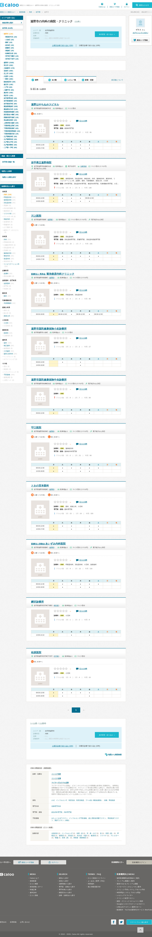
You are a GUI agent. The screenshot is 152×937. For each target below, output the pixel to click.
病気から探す (64, 878)
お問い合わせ (25, 922)
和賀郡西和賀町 (11, 112)
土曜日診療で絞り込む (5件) (62, 45)
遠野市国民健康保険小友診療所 (49, 328)
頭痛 (105, 800)
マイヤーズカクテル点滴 (60, 782)
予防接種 (7, 374)
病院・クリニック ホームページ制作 (130, 901)
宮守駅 (56, 656)
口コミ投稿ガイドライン (97, 878)
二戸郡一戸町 (10, 147)
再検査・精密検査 (79, 838)
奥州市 (8, 93)
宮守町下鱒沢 (11, 56)
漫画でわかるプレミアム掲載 (127, 884)
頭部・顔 (80, 833)
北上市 (8, 73)
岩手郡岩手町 (10, 104)
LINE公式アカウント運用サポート (129, 907)
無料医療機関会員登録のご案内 (128, 878)
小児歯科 (7, 351)
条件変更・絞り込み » (107, 34)
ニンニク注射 (56, 774)
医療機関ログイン (139, 862)
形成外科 (7, 259)
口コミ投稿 (34, 895)
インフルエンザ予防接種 (78, 818)
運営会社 (3, 922)
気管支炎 (72, 800)
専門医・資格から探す (67, 887)
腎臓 (56, 838)
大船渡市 (9, 68)
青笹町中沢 (11, 37)
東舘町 (9, 50)
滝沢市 (8, 95)
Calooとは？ (34, 878)
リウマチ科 (8, 213)
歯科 (5, 343)
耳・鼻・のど (91, 833)
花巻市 (8, 71)
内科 (30, 12)
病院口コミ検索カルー (7, 12)
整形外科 (7, 256)
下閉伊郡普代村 (11, 134)
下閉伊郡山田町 (11, 125)
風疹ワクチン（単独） (62, 820)
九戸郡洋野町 (10, 145)
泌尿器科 (7, 283)
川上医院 (36, 215)
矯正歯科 (7, 345)
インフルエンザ (61, 800)
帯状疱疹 (112, 800)
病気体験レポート (36, 887)
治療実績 (83, 166)
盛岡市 (9, 62)
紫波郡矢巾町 (11, 109)
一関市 (8, 79)
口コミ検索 (34, 884)
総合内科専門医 (57, 812)
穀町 (8, 42)
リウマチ (103, 835)
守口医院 (36, 427)
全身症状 (55, 833)
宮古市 (8, 65)
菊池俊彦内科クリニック (52, 273)
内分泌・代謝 (82, 835)
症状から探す (64, 881)
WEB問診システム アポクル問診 (128, 892)
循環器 (61, 835)
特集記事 (33, 889)
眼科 (5, 296)
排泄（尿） (66, 838)
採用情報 (13, 922)
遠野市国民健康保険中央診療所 (49, 379)
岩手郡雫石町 (10, 98)
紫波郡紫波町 (11, 106)
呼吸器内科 (8, 197)
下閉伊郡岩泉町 (11, 128)
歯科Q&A (33, 892)
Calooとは (102, 7)
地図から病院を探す (9, 177)
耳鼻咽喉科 (8, 303)
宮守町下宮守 (11, 59)
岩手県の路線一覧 (8, 162)
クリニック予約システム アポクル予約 (131, 889)
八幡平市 (9, 90)
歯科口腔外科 (8, 354)
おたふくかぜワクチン (60, 818)
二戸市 (8, 87)
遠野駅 (50, 219)
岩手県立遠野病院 (41, 162)
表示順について (117, 80)
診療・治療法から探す (67, 895)
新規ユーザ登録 (114, 7)
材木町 (9, 45)
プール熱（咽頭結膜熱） (94, 800)
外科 (5, 239)
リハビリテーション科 (11, 264)
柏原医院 (36, 652)
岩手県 (38, 12)
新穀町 (9, 48)
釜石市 (8, 84)
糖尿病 (93, 835)
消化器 (70, 835)
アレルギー (115, 835)
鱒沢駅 (56, 605)
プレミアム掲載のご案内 (126, 881)
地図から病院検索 (115, 755)
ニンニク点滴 (56, 778)
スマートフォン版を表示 (139, 922)
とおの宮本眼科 (40, 485)
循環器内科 (8, 200)
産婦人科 (7, 316)
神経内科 (7, 219)
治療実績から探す (65, 884)
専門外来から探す (65, 889)
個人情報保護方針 (94, 887)
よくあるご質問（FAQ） (97, 881)
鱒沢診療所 (37, 601)
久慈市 (8, 76)
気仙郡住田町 (10, 120)
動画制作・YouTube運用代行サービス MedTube (134, 910)
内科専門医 (68, 812)
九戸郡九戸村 (10, 142)
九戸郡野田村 (10, 139)
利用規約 (91, 884)
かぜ (53, 800)
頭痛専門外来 (56, 806)
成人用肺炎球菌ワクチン (97, 818)
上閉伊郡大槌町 (11, 123)
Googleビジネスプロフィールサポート (131, 904)
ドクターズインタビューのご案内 (129, 887)
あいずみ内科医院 (48, 543)
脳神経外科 (8, 253)
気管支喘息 (80, 800)
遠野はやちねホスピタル (45, 104)
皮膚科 (6, 273)
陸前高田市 (9, 82)
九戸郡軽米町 (10, 136)
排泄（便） (109, 833)
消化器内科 (8, 203)
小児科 (6, 323)
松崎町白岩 (11, 53)
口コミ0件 (83, 121)
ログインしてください (140, 33)
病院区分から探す (65, 892)
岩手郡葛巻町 (10, 101)
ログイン (126, 7)
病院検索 (22, 12)
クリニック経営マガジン (126, 898)
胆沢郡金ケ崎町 (11, 114)
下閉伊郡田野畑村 (12, 131)
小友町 (9, 40)
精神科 (6, 333)
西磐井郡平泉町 (11, 117)
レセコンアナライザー (125, 895)
